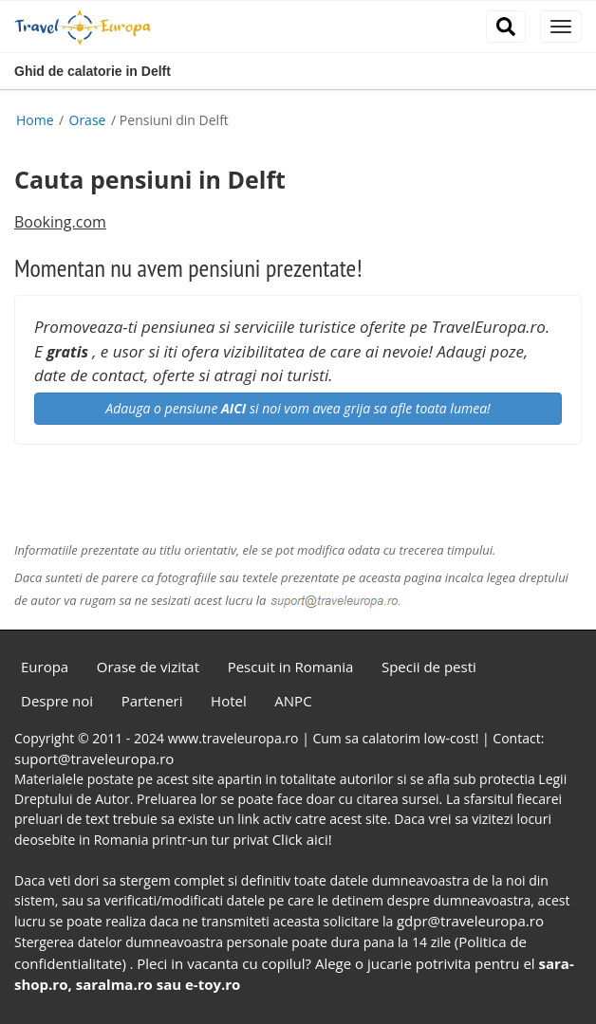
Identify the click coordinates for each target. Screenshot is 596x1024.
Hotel (229, 700)
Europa (44, 666)
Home (35, 120)
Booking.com (60, 221)
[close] (561, 26)
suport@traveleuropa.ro (94, 758)
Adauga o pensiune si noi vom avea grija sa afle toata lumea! (297, 408)
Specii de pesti (429, 666)
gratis (67, 351)
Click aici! (302, 839)
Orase (89, 120)
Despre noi (57, 700)
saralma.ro (114, 984)
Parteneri (152, 700)
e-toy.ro (212, 984)
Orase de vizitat (148, 666)
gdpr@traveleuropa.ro (470, 920)
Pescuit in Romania (291, 666)
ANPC (292, 700)
